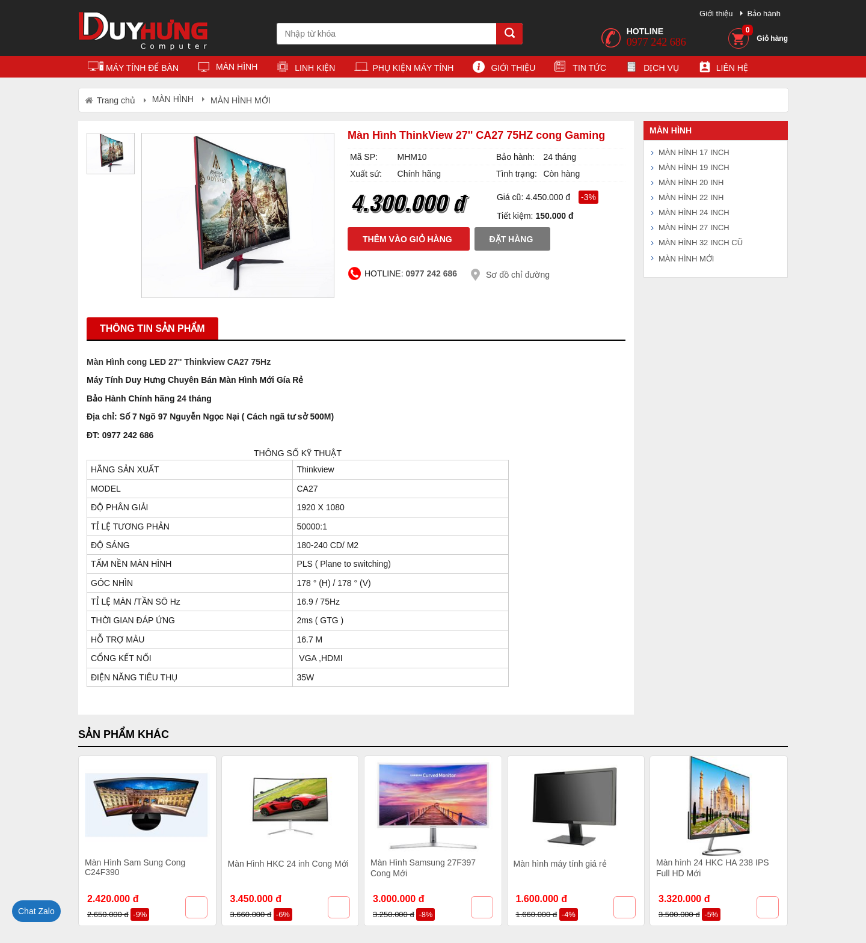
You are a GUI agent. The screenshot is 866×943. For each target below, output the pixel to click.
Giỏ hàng (765, 34)
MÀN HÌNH (227, 68)
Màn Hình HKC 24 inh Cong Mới (288, 863)
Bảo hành (764, 13)
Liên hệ (723, 68)
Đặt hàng (511, 239)
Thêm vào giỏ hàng (407, 239)
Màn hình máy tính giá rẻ (560, 863)
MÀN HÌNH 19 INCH (694, 167)
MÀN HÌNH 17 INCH (694, 152)
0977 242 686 (656, 42)
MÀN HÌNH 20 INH (691, 182)
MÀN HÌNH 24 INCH (694, 212)
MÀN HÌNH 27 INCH (694, 227)
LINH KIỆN (306, 68)
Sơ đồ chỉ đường (518, 274)
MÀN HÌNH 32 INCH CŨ (701, 242)
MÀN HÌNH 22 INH (691, 197)
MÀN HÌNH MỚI (686, 258)
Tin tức (580, 68)
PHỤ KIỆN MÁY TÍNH (403, 68)
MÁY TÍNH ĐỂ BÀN (133, 68)
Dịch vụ (652, 68)
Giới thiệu (715, 13)
